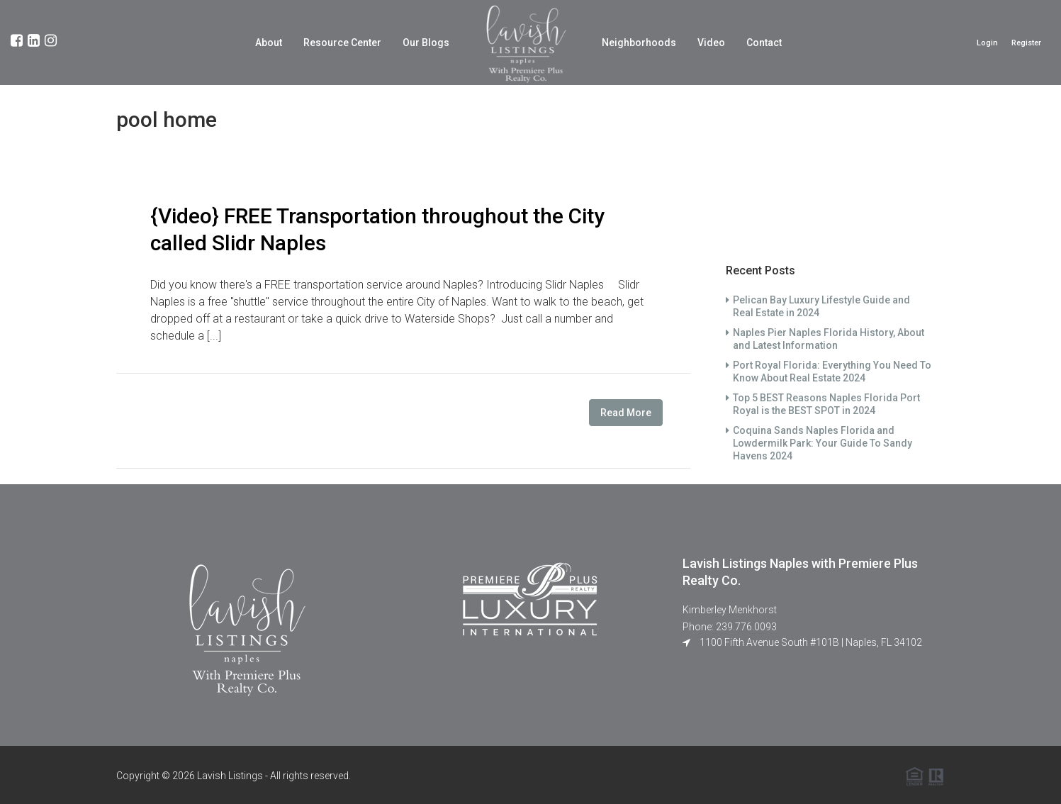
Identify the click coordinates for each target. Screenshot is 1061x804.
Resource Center (342, 42)
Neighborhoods (639, 42)
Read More (625, 412)
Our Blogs (426, 42)
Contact (764, 42)
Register (1026, 43)
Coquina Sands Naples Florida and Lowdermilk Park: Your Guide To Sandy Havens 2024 (822, 443)
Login (987, 43)
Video (711, 42)
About (268, 42)
